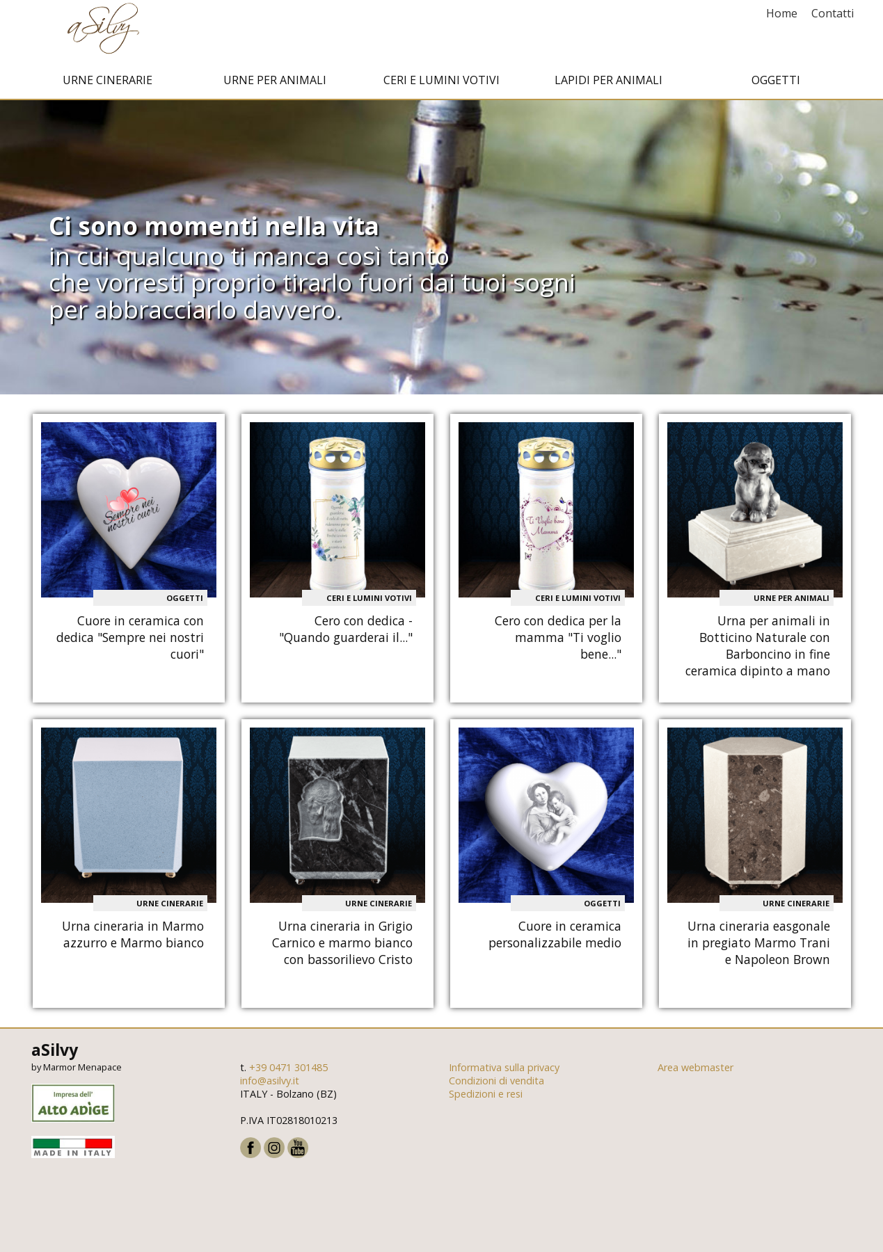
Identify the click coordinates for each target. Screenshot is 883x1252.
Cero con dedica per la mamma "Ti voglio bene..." (558, 643)
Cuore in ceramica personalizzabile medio (554, 939)
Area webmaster (695, 1073)
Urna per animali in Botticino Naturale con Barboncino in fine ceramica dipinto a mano (757, 651)
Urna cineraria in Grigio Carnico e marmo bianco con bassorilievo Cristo (342, 947)
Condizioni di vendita (496, 1086)
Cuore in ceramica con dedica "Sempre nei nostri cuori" (130, 643)
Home (781, 13)
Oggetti (775, 85)
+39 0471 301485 (288, 1073)
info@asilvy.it (269, 1086)
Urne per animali (274, 85)
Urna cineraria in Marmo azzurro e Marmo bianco (133, 939)
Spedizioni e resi (486, 1099)
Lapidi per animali (608, 85)
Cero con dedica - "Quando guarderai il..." (346, 634)
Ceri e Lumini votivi (441, 85)
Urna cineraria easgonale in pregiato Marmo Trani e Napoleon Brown (758, 947)
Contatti (832, 13)
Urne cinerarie (107, 85)
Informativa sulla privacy (504, 1073)
